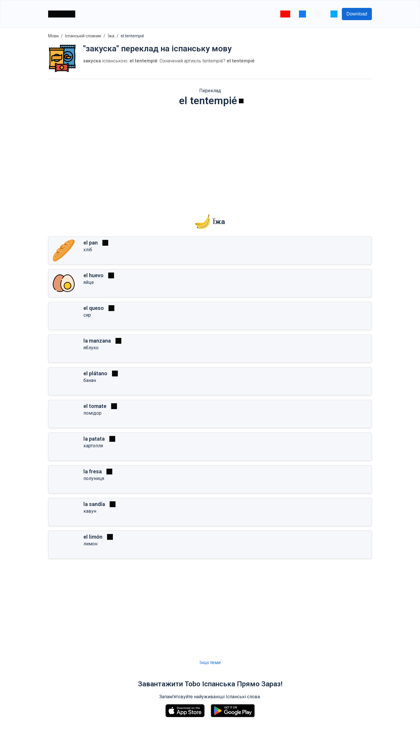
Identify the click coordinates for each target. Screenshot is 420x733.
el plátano (95, 373)
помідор (92, 413)
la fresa (92, 471)
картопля (93, 445)
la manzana (97, 341)
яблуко (91, 347)
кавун (89, 511)
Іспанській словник (83, 36)
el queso (93, 308)
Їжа (111, 36)
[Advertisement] (210, 156)
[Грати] (241, 101)
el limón (92, 537)
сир (87, 315)
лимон (90, 544)
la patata (94, 439)
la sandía (94, 504)
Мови (53, 36)
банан (89, 380)
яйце (88, 282)
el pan (90, 243)
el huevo (93, 275)
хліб (87, 249)
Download (356, 13)
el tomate (94, 406)
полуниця (93, 478)
